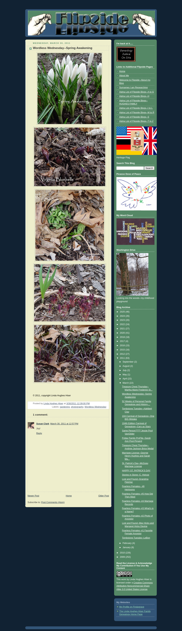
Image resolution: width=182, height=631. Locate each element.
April (125, 378)
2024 (123, 316)
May (125, 374)
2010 (123, 553)
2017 (123, 341)
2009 (123, 557)
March (126, 383)
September (128, 362)
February (127, 543)
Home (69, 496)
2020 (123, 333)
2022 (123, 324)
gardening (65, 407)
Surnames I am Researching (133, 87)
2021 (123, 328)
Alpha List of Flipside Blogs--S (134, 117)
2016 (123, 345)
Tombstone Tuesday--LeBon (136, 538)
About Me (124, 75)
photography (77, 407)
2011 (123, 358)
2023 (123, 320)
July (125, 370)
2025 (123, 312)
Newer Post (33, 496)
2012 (123, 354)
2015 (123, 350)
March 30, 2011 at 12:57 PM (64, 424)
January (127, 547)
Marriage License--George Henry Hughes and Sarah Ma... (136, 456)
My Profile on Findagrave (131, 607)
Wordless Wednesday (95, 407)
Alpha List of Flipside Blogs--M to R (136, 112)
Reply (39, 433)
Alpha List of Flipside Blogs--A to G (136, 92)
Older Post (103, 496)
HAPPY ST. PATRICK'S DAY (136, 470)
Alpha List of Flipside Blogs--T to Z (136, 121)
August (126, 366)
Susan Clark (42, 424)
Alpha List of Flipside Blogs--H (134, 96)
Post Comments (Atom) (53, 502)
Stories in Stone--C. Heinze (135, 475)
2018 (123, 337)
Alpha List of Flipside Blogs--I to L (136, 108)
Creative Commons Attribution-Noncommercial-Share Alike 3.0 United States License (134, 586)
